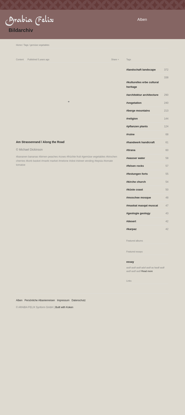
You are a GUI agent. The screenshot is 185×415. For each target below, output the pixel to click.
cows (63, 156)
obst (73, 160)
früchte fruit (74, 156)
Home (19, 45)
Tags (26, 45)
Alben (142, 19)
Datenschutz (79, 300)
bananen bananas (27, 156)
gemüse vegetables (39, 45)
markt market (50, 160)
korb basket (34, 160)
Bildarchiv (21, 30)
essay (130, 261)
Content (20, 59)
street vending (86, 160)
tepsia (99, 160)
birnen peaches (49, 156)
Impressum (63, 300)
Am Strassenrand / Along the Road (40, 142)
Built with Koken (64, 307)
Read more (147, 271)
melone (64, 160)
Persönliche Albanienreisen (40, 300)
